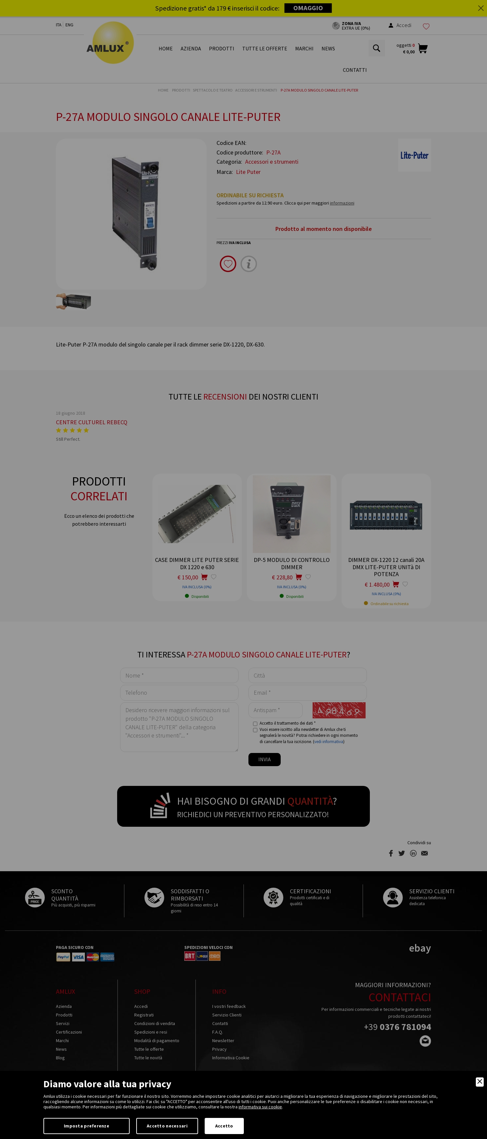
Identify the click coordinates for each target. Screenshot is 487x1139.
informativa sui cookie (260, 1107)
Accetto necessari (167, 1126)
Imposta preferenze (86, 1126)
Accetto (224, 1126)
